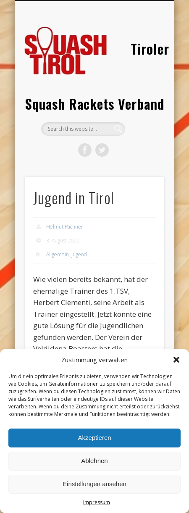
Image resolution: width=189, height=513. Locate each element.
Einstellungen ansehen (94, 483)
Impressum (96, 502)
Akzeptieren (94, 437)
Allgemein (57, 254)
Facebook (85, 150)
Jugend (79, 254)
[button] (176, 359)
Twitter (102, 150)
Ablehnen (94, 460)
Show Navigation (143, 75)
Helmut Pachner (64, 226)
